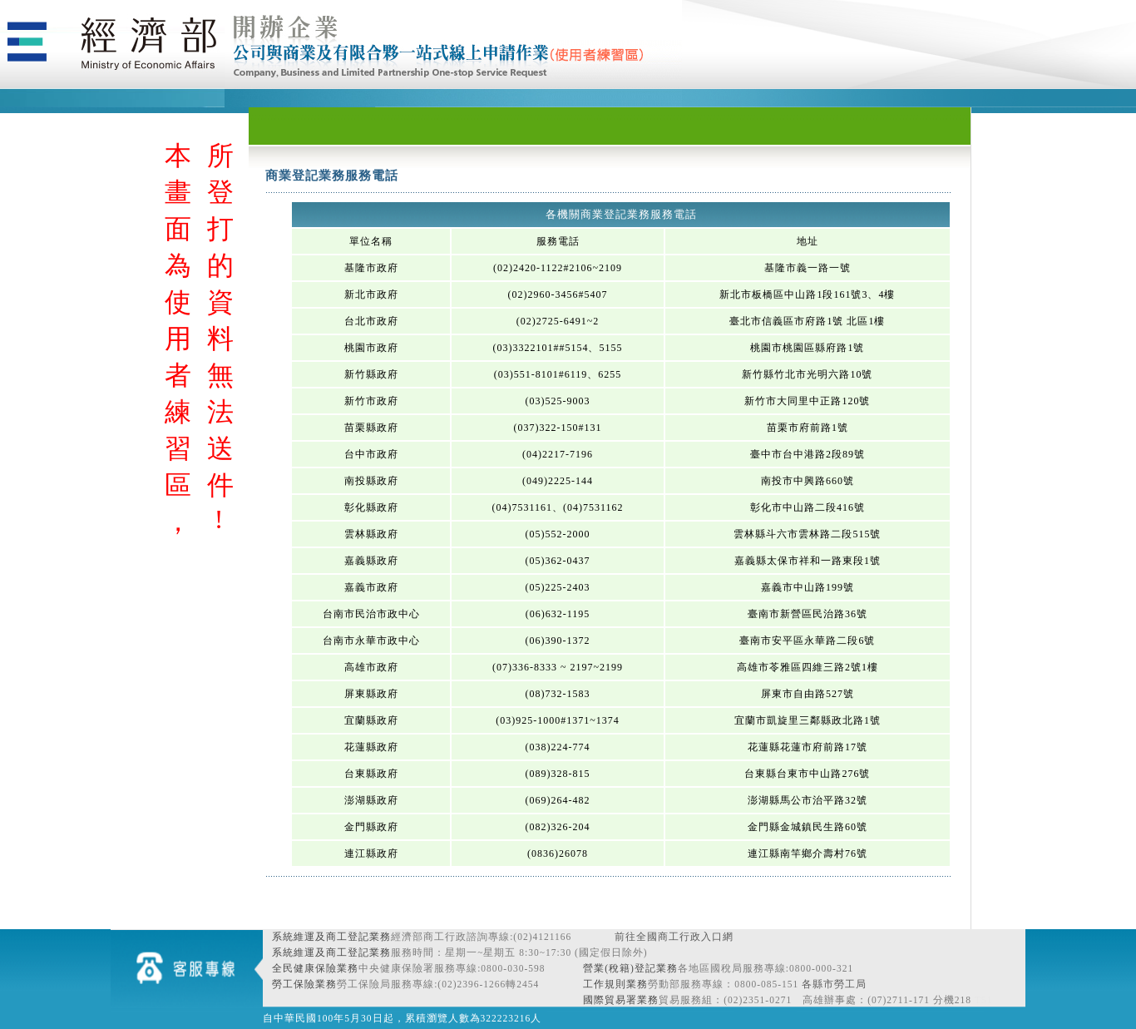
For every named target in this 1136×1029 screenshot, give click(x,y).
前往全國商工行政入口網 (674, 937)
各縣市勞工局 (834, 984)
